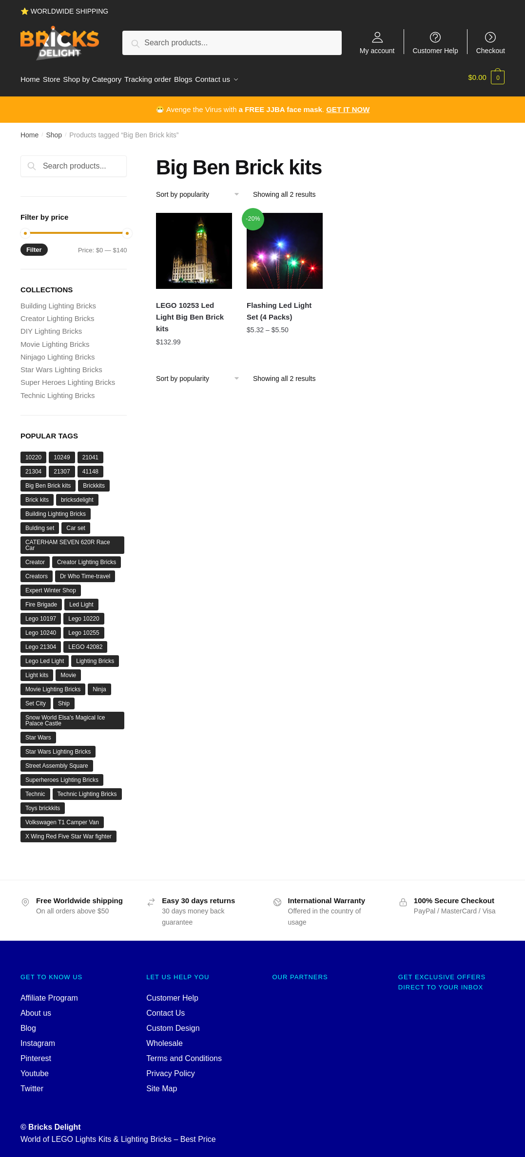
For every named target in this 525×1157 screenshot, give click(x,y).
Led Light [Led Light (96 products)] (81, 600)
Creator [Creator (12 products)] (35, 557)
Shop (54, 130)
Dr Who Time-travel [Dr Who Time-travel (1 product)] (85, 572)
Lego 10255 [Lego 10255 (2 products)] (83, 628)
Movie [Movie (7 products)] (68, 670)
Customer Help (435, 50)
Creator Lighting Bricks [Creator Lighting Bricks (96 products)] (86, 557)
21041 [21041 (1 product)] (90, 453)
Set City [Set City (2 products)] (35, 699)
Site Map (161, 1084)
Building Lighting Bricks (58, 301)
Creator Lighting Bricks (57, 314)
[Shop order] (201, 189)
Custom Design (172, 1024)
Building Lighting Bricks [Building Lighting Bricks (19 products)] (55, 509)
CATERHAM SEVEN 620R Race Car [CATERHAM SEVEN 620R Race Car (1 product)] (67, 540)
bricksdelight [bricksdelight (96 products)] (77, 495)
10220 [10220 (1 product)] (33, 453)
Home (29, 130)
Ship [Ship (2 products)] (64, 699)
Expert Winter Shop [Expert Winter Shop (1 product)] (50, 586)
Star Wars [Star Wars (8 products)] (38, 733)
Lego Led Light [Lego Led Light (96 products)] (44, 656)
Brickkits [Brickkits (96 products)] (94, 481)
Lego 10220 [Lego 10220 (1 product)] (83, 614)
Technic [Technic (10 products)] (35, 789)
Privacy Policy (170, 1069)
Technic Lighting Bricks (57, 390)
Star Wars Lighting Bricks (61, 365)
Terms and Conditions (184, 1054)
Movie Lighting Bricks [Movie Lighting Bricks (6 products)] (52, 685)
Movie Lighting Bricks (55, 339)
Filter (34, 244)
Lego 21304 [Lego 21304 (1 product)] (40, 642)
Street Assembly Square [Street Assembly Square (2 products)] (56, 761)
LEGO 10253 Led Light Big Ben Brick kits (190, 313)
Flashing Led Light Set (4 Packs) (279, 307)
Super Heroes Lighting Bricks (67, 378)
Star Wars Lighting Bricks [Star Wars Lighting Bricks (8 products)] (58, 747)
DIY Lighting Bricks (51, 326)
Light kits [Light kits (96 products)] (36, 670)
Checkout (490, 50)
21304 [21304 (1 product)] (33, 467)
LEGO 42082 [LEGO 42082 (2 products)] (85, 642)
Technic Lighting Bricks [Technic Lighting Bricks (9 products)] (87, 789)
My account (377, 50)
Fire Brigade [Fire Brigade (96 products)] (41, 600)
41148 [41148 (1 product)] (90, 467)
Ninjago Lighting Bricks (57, 352)
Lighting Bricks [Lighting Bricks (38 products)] (95, 656)
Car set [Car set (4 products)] (75, 523)
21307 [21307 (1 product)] (62, 467)
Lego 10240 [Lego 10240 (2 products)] (40, 628)
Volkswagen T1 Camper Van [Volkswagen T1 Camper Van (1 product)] (62, 818)
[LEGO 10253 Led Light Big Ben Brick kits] (194, 246)
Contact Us (165, 1009)
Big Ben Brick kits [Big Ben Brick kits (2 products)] (48, 481)
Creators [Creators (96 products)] (36, 572)
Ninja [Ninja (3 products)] (99, 685)
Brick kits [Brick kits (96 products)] (37, 495)
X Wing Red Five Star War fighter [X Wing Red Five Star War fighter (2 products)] (68, 832)
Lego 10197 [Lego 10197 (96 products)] (40, 614)
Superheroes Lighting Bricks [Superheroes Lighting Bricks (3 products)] (61, 775)
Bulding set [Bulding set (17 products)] (39, 523)
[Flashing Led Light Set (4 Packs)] (285, 246)
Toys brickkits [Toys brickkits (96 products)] (42, 803)
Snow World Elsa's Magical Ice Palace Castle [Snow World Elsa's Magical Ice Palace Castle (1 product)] (65, 716)
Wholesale (164, 1039)
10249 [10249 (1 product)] (62, 453)
